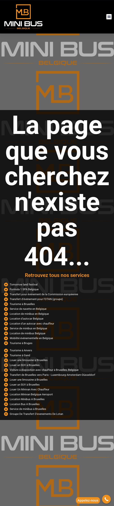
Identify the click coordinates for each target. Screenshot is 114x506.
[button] (109, 16)
